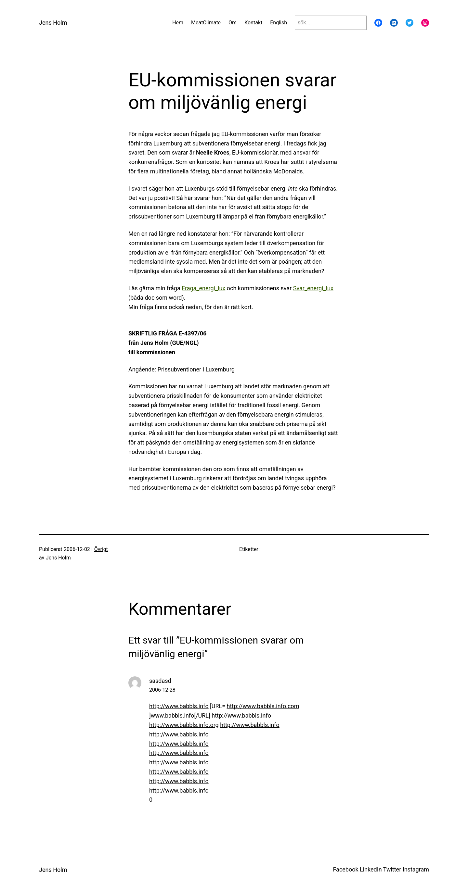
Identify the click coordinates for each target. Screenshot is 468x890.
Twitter (392, 869)
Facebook (345, 869)
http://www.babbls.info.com (263, 706)
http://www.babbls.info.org (184, 724)
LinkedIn (371, 869)
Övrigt (101, 549)
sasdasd (160, 680)
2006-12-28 (162, 690)
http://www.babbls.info (179, 706)
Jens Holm (53, 22)
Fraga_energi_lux (203, 288)
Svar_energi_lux (313, 288)
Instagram (416, 869)
